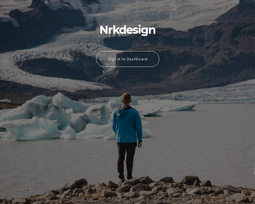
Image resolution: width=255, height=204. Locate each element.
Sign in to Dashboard (128, 58)
